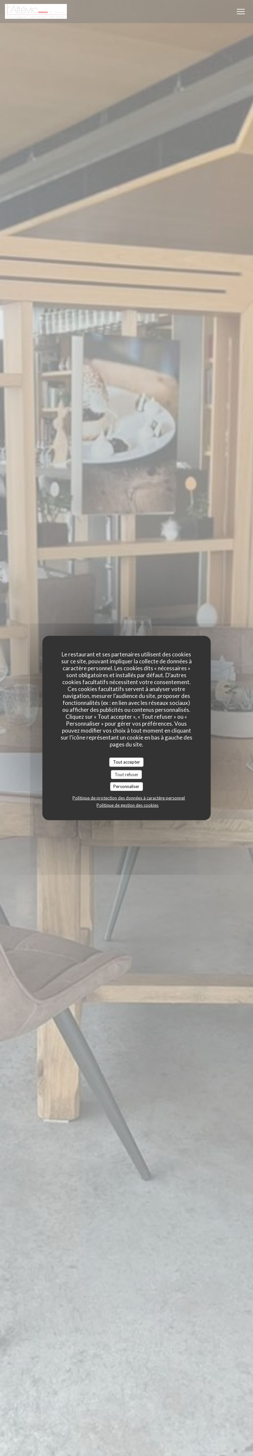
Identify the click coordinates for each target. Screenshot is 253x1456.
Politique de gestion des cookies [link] (127, 804)
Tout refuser (126, 774)
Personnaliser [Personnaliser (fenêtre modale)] (126, 786)
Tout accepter (126, 762)
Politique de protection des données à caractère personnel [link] (128, 797)
